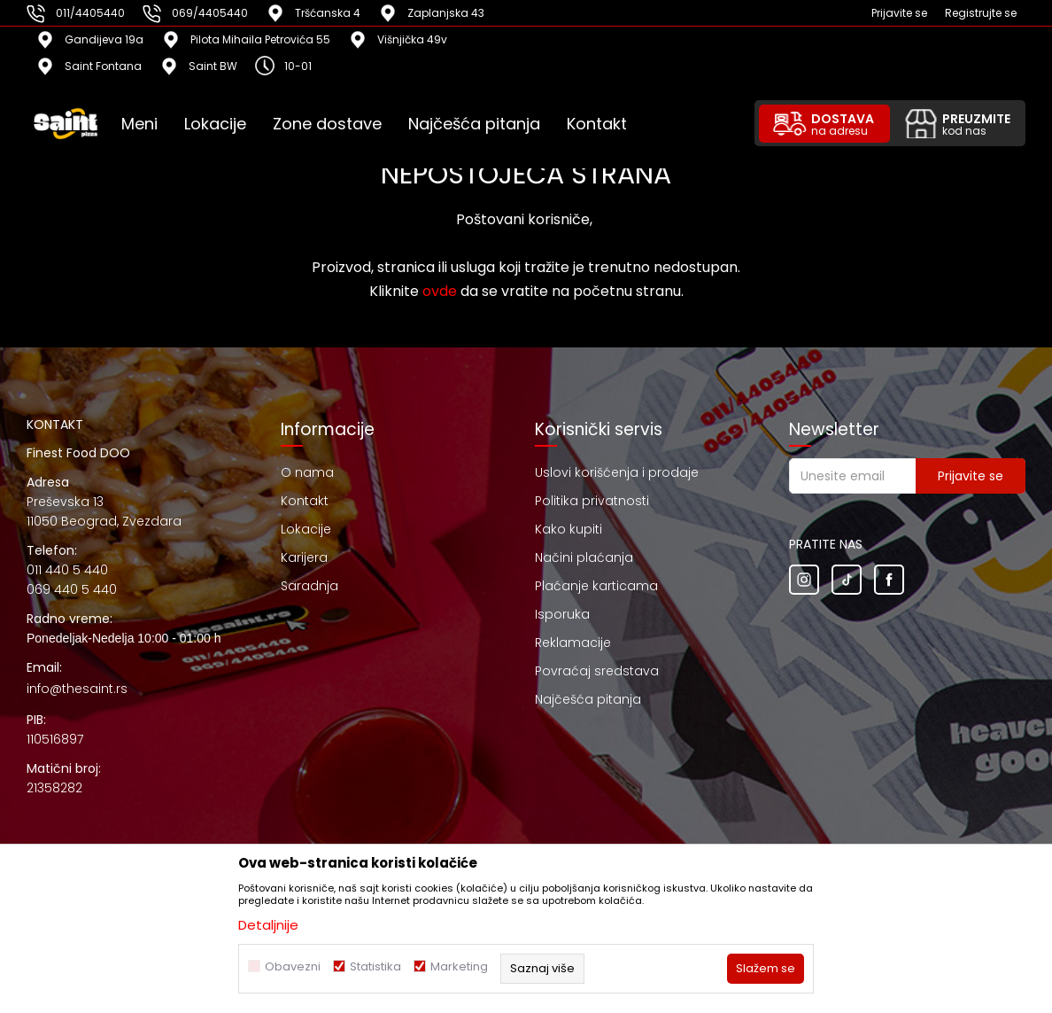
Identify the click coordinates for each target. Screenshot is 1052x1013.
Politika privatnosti (592, 501)
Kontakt (305, 501)
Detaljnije (268, 925)
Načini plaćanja (584, 557)
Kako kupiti (568, 529)
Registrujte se (981, 12)
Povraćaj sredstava (597, 671)
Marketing (459, 966)
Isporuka (562, 614)
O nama (307, 472)
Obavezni (293, 966)
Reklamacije (573, 642)
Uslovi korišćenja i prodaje (617, 472)
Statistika (375, 966)
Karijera (304, 557)
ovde (439, 291)
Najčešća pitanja (588, 699)
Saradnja (309, 586)
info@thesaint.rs (77, 688)
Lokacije (306, 529)
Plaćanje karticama (596, 586)
